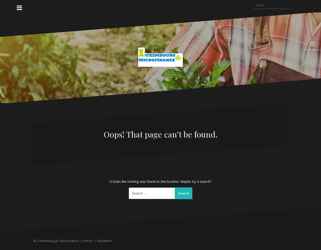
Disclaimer (104, 241)
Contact (87, 241)
